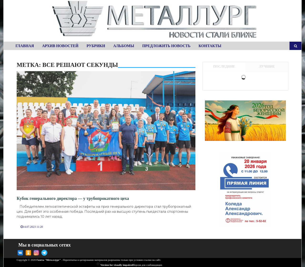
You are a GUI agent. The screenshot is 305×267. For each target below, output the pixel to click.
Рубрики (95, 46)
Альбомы (123, 46)
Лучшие (267, 66)
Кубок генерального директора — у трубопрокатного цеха (73, 198)
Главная (24, 46)
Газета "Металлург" (48, 259)
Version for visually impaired (114, 264)
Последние (224, 66)
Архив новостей (60, 46)
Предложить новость (166, 46)
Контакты (209, 46)
